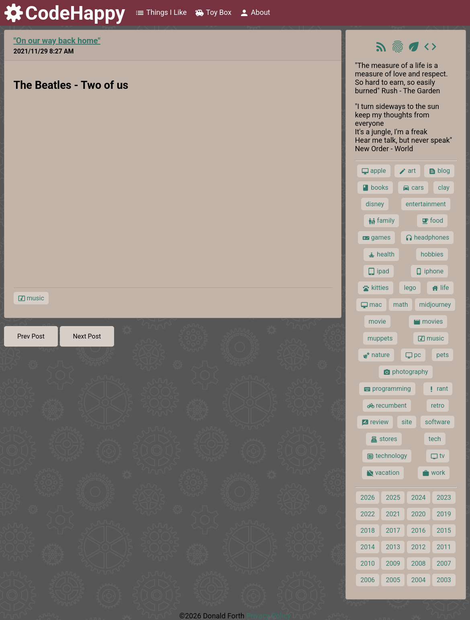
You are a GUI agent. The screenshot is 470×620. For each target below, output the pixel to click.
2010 (367, 563)
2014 (367, 547)
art (407, 171)
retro (437, 405)
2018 (367, 530)
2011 (444, 547)
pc (413, 355)
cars (413, 188)
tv (438, 456)
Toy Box (213, 13)
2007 (444, 563)
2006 (367, 580)
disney (375, 204)
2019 (444, 514)
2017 (393, 530)
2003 (444, 580)
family (381, 221)
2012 (418, 547)
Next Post (87, 336)
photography (405, 372)
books (375, 188)
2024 (418, 497)
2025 (393, 497)
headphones (427, 238)
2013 (393, 547)
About (254, 13)
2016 (418, 530)
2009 (393, 563)
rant (438, 389)
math (400, 304)
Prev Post (31, 336)
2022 (367, 514)
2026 (367, 497)
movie (377, 321)
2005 (393, 580)
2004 (418, 580)
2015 (444, 530)
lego (410, 288)
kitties (375, 288)
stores (383, 439)
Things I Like (161, 13)
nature (376, 355)
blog (439, 171)
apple (374, 171)
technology (387, 456)
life (440, 288)
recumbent (387, 406)
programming (387, 389)
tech (435, 439)
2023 (444, 497)
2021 (393, 514)
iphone (429, 271)
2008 (418, 563)
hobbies (432, 254)
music (31, 298)
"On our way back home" (57, 40)
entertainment (426, 204)
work (433, 473)
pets (442, 355)
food (432, 221)
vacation (382, 473)
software (437, 422)
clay (443, 187)
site (407, 422)
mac (371, 305)
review (375, 422)
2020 (418, 514)
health (381, 254)
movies (428, 322)
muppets (380, 338)
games (376, 238)
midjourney (435, 304)
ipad (378, 271)
